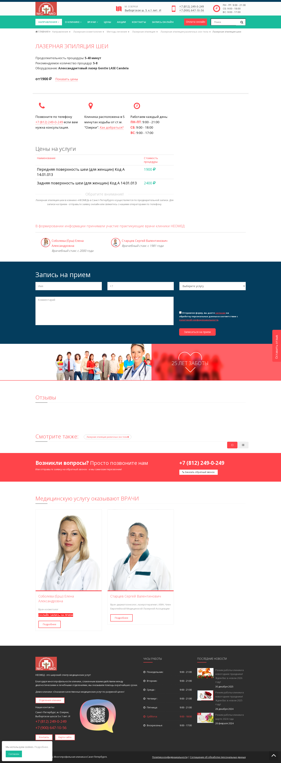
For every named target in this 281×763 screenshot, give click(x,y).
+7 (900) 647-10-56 (191, 10)
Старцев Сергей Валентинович (144, 241)
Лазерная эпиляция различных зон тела (108, 436)
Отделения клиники (50, 700)
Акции (121, 22)
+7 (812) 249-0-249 (191, 6)
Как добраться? (112, 127)
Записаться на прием (197, 332)
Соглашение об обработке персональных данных (218, 757)
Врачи (92, 22)
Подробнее (49, 624)
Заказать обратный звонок (198, 472)
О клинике (73, 22)
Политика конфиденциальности (170, 757)
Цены (107, 22)
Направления (48, 22)
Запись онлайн (163, 22)
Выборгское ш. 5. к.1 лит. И (143, 10)
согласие (220, 312)
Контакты (139, 22)
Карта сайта (64, 737)
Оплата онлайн (195, 21)
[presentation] (207, 303)
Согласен (13, 754)
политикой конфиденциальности (198, 320)
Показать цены (66, 79)
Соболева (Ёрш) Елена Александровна (56, 598)
